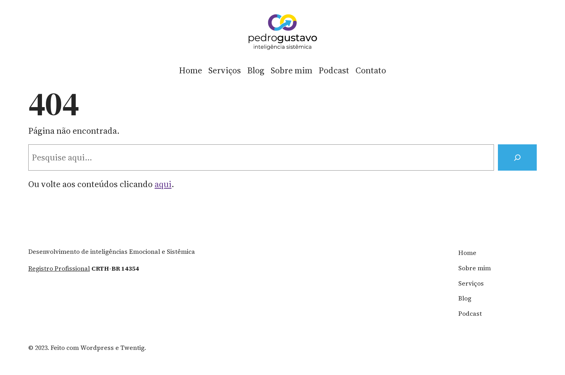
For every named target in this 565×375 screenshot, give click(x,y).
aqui (163, 184)
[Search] (517, 157)
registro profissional (59, 268)
